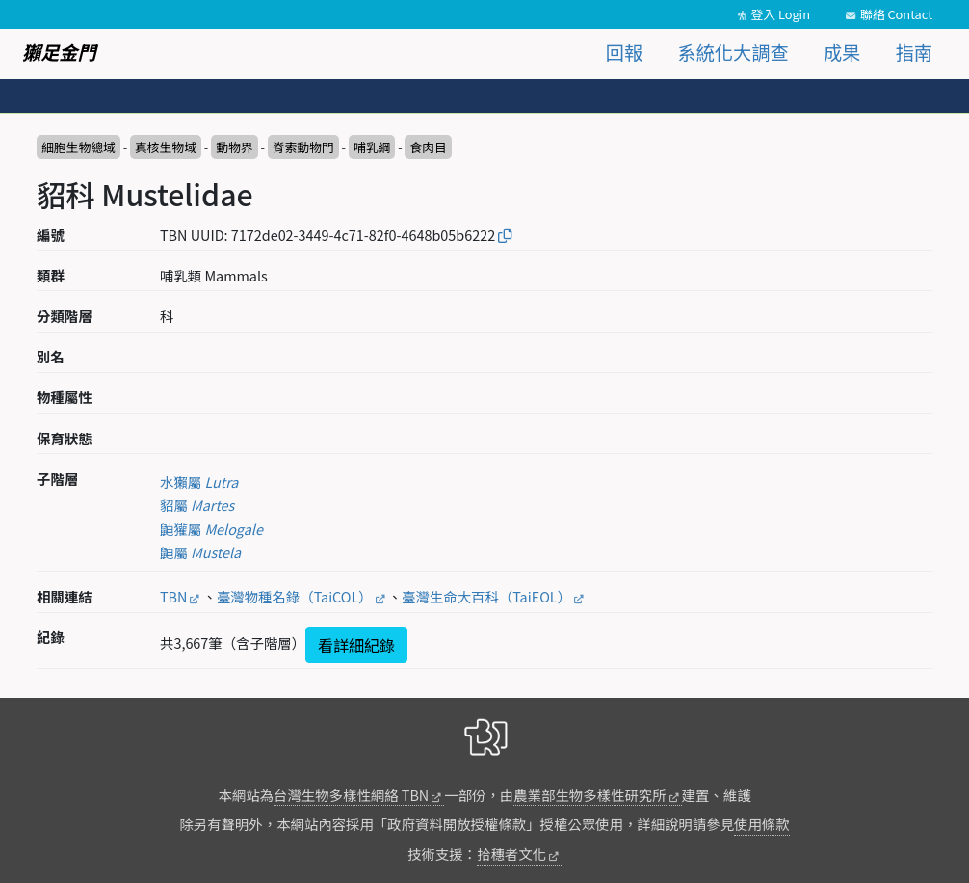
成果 (842, 52)
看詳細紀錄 (356, 644)
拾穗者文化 (511, 853)
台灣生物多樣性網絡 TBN (351, 795)
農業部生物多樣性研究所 (589, 795)
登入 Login (780, 14)
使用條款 (762, 824)
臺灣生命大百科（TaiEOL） (486, 596)
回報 (624, 52)
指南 (914, 52)
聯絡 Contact (896, 14)
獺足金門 (59, 52)
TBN (173, 596)
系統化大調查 (733, 52)
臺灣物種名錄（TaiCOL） (295, 596)
